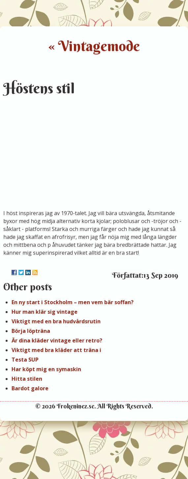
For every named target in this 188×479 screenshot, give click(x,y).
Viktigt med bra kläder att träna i (56, 350)
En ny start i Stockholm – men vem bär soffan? (73, 302)
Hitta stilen (27, 378)
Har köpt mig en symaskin (46, 369)
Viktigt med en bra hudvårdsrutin (56, 321)
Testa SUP (25, 359)
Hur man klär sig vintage (45, 311)
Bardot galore (30, 388)
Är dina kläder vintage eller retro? (57, 340)
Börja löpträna (31, 331)
